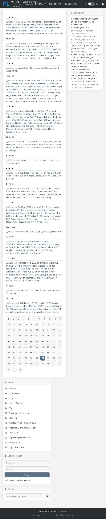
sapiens (22, 222)
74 (20, 358)
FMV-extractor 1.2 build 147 (18, 86)
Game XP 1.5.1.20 (42, 30)
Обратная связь (14, 447)
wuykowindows (50, 58)
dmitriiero (38, 241)
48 (43, 341)
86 (31, 363)
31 (60, 330)
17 (37, 324)
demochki (57, 101)
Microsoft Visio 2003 (27, 262)
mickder (44, 271)
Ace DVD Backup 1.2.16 (41, 274)
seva (48, 126)
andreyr (51, 92)
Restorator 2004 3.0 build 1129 (44, 247)
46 (31, 341)
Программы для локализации (20, 427)
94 (20, 369)
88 (43, 363)
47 (37, 341)
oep (36, 207)
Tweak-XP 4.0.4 (13, 114)
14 (20, 324)
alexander (19, 46)
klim (46, 222)
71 (60, 352)
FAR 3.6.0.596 (44, 244)
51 (60, 341)
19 (48, 324)
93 (14, 369)
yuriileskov (55, 120)
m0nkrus (10, 253)
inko (45, 129)
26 (31, 330)
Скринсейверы (13, 403)
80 (54, 358)
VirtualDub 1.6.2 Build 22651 (18, 268)
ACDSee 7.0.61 (24, 241)
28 (43, 330)
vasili (59, 33)
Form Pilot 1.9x (34, 222)
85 (26, 363)
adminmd (10, 49)
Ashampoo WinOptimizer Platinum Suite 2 (35, 33)
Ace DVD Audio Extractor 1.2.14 (44, 117)
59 (48, 347)
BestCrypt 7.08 (24, 207)
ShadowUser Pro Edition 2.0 (47, 175)
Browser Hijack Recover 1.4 (18, 123)
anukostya (37, 309)
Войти (27, 475)
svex (60, 49)
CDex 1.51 (10, 98)
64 (20, 352)
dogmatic (40, 68)
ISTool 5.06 (26, 144)
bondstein (26, 89)
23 (14, 330)
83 (14, 363)
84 (20, 363)
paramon (37, 21)
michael (50, 173)
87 (37, 363)
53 (14, 347)
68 (43, 352)
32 (9, 335)
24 (20, 330)
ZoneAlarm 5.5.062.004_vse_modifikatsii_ (34, 250)
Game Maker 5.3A (46, 210)
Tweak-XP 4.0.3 (24, 290)
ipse (36, 144)
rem (24, 132)
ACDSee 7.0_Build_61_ (16, 101)
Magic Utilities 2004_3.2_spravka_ (21, 55)
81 (60, 358)
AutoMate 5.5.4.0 (37, 92)
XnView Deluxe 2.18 (31, 58)
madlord (55, 312)
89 (48, 363)
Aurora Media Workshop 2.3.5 (27, 191)
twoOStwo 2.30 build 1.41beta (28, 126)
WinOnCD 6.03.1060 (22, 280)
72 (9, 358)
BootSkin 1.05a (53, 123)
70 (54, 352)
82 (9, 363)
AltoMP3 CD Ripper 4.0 (28, 141)
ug (50, 197)
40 (54, 335)
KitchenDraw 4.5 (38, 197)
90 (54, 363)
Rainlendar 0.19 (34, 98)
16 (31, 324)
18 (43, 324)
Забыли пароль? (24, 480)
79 (48, 358)
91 (60, 363)
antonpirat (32, 210)
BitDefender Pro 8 (52, 290)
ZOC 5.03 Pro (24, 21)
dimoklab (10, 126)
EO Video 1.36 (12, 30)
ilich (53, 266)
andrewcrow (30, 244)
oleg (37, 280)
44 (20, 341)
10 (55, 319)
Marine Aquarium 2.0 (44, 277)
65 (26, 352)
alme (8, 147)
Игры (9, 398)
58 (43, 347)
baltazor (22, 98)
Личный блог (13, 442)
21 (60, 324)
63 (14, 352)
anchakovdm (54, 27)
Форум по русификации (17, 437)
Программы (12, 393)
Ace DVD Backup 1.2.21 (47, 80)
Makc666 (27, 114)
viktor (16, 27)
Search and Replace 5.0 (49, 144)
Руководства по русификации (20, 422)
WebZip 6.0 (43, 266)
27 (37, 330)
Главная (10, 388)
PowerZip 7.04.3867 (15, 210)
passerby (10, 178)
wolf (54, 111)
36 (31, 335)
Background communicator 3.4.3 (34, 312)
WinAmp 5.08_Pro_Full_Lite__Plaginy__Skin (36, 231)
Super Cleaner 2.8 (50, 21)
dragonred (10, 33)
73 (14, 358)
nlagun (55, 95)
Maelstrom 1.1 (22, 49)
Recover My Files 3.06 (51, 147)
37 (37, 335)
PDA (9, 408)
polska (32, 24)
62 (9, 352)
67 (37, 352)
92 (9, 369)
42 (9, 341)
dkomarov (24, 117)
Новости (55, 3)
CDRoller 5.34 (44, 101)
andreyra (29, 95)
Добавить (71, 3)
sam (34, 80)
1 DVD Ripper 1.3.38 (27, 160)
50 (54, 341)
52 (9, 347)
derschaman (39, 123)
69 (48, 352)
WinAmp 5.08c (38, 89)
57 (37, 347)
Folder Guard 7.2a (23, 253)
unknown (43, 55)
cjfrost (19, 58)
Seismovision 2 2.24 (52, 309)
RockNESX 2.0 (42, 83)
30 (54, 330)
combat (12, 293)
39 (48, 335)
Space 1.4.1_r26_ (41, 95)
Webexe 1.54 (12, 247)
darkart (35, 49)
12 (9, 324)
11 (60, 319)
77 (37, 358)
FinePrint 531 (41, 120)
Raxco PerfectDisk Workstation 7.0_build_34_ (26, 52)
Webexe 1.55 (34, 129)
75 (26, 358)
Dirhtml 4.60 (23, 80)
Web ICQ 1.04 (18, 120)
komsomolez (47, 141)
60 (54, 347)
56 (31, 347)
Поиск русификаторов (17, 413)
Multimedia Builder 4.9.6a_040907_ (33, 111)
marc (8, 83)
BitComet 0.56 (19, 24)
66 (31, 352)
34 (20, 335)
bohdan (30, 120)
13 (14, 324)
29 (48, 330)
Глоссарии (11, 432)
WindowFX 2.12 (24, 188)
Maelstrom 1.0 (18, 83)
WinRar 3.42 (44, 207)
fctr (16, 70)
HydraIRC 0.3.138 (47, 49)
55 (26, 347)
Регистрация (10, 480)
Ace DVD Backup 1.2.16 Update (35, 216)
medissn (33, 101)
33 (14, 335)
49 (48, 341)
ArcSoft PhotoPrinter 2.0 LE (33, 27)
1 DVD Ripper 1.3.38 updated (30, 173)
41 (60, 335)
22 (9, 330)
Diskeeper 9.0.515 (20, 147)
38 (43, 335)
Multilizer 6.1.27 (36, 306)
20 (54, 324)
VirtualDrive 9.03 (25, 68)
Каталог (40, 3)
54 (20, 347)
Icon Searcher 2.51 (23, 213)
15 (26, 324)
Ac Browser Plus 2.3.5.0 (27, 271)
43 (14, 341)
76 (31, 358)
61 (60, 347)
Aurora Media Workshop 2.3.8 (37, 46)
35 (26, 335)
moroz (9, 24)
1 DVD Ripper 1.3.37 (27, 303)
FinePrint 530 (45, 268)
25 (26, 330)
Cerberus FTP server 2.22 (38, 194)
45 (26, 341)
